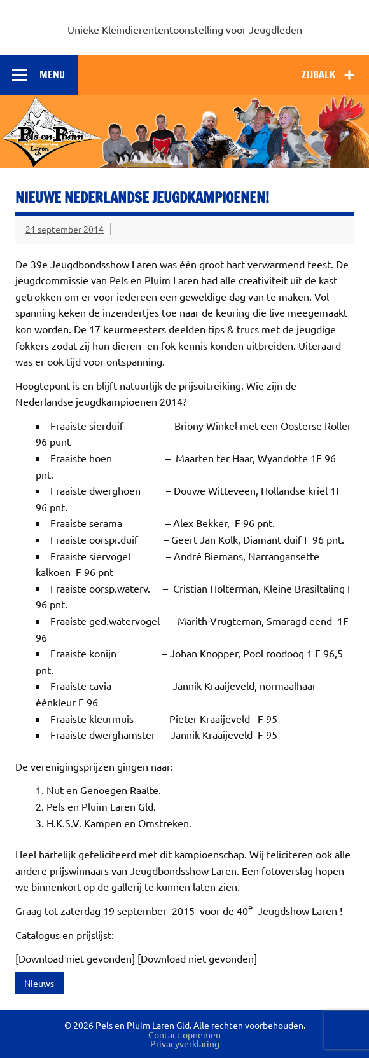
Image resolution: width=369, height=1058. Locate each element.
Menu (52, 74)
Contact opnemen (184, 1034)
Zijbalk (318, 74)
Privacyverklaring (184, 1043)
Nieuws (39, 983)
